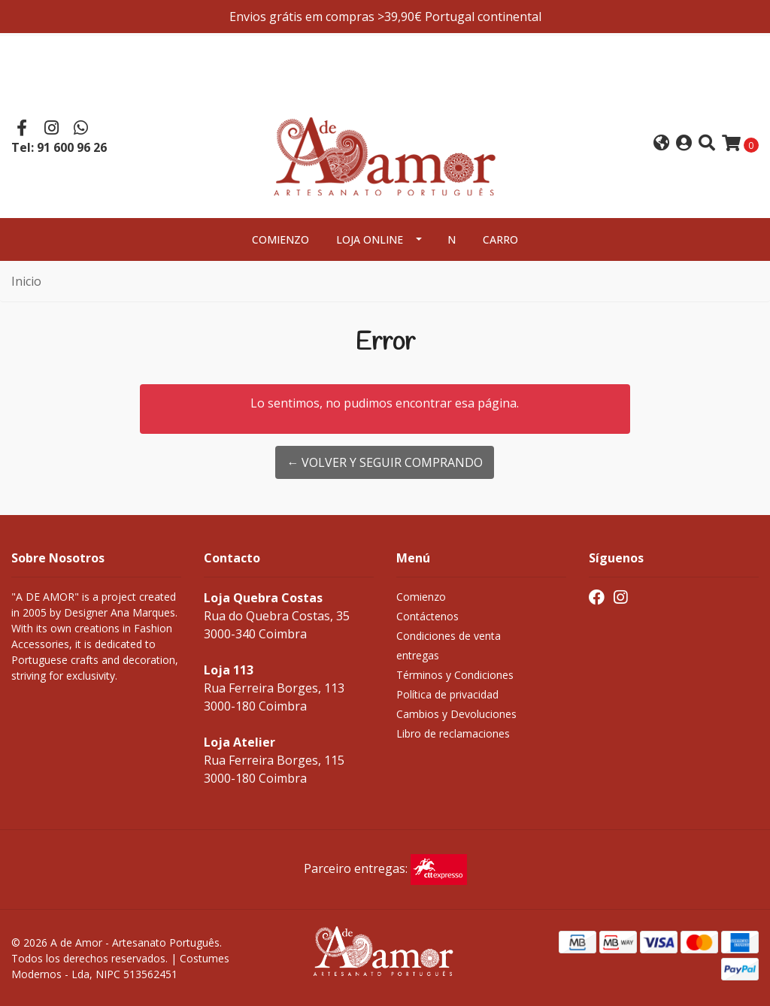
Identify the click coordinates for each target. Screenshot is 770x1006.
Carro (500, 239)
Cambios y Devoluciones (456, 714)
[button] (661, 144)
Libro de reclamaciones (453, 733)
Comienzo (280, 239)
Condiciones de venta (448, 636)
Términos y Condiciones (455, 675)
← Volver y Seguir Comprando (384, 462)
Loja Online (369, 239)
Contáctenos (427, 616)
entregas (417, 655)
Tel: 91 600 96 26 (59, 147)
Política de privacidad (447, 694)
